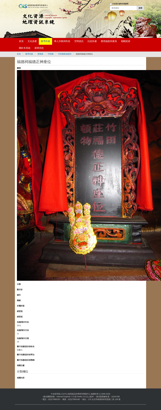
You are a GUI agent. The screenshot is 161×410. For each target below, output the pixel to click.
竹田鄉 (50, 54)
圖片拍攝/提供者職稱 (25, 360)
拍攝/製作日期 (23, 338)
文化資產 (32, 41)
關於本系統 (24, 48)
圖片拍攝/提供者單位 (25, 354)
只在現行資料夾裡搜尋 (120, 4)
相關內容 (20, 378)
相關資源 (125, 41)
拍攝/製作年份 (23, 322)
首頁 (21, 41)
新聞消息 (39, 48)
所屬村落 (20, 306)
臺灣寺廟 (45, 41)
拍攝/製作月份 (23, 330)
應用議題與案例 (109, 41)
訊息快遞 (92, 41)
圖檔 (19, 68)
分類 (19, 284)
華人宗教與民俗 (62, 41)
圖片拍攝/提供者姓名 (25, 346)
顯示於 (20, 289)
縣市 (19, 295)
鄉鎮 (19, 300)
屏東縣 (40, 54)
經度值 (20, 311)
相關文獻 (20, 365)
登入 (106, 12)
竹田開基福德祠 (64, 54)
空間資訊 (78, 41)
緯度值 (20, 317)
